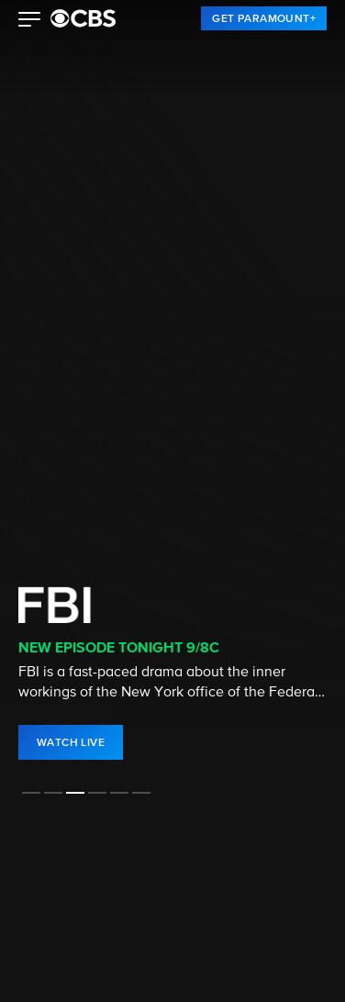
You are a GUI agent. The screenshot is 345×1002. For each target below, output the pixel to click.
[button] (29, 21)
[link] (264, 18)
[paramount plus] (83, 18)
